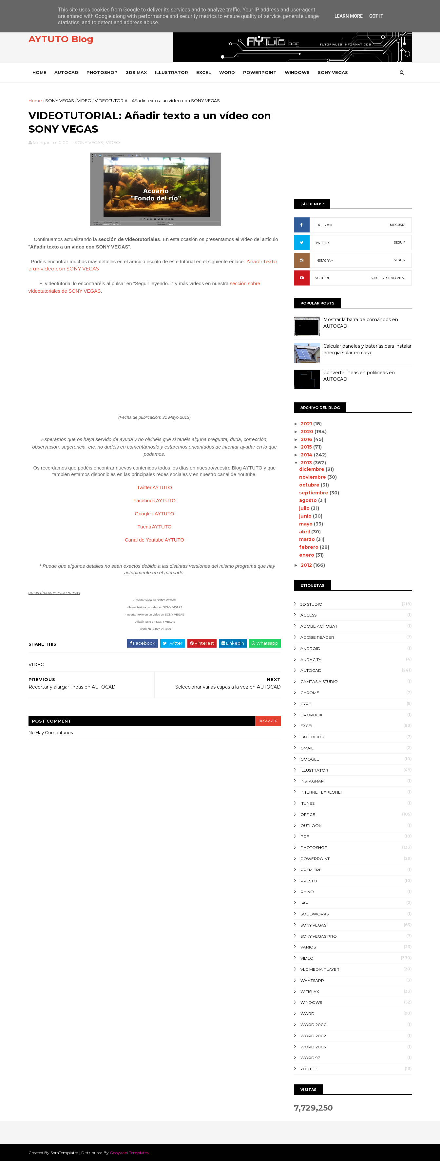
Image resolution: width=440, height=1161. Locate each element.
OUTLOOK (310, 825)
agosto (308, 500)
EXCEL (203, 72)
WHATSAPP (312, 980)
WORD (227, 72)
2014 (307, 455)
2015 (307, 447)
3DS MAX (136, 72)
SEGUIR (399, 242)
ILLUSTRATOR (171, 72)
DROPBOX (311, 714)
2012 (307, 565)
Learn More (349, 16)
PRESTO (308, 880)
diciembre (312, 469)
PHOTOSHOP (102, 72)
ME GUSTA (397, 225)
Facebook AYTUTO (154, 500)
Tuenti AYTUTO (155, 526)
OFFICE (307, 814)
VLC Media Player (319, 969)
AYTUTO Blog (61, 39)
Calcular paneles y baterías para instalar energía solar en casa (367, 349)
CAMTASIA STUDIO (319, 681)
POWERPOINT (260, 72)
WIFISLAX (309, 991)
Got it (376, 16)
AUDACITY (310, 659)
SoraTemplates (64, 1152)
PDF (304, 836)
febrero (309, 547)
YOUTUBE (323, 278)
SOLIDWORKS (314, 914)
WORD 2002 (313, 1035)
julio (305, 508)
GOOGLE (309, 759)
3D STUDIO (311, 604)
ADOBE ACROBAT (318, 626)
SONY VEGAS (333, 72)
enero (307, 555)
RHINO (307, 891)
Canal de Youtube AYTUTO (154, 540)
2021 (307, 424)
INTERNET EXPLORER (322, 792)
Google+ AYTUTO (154, 513)
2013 (307, 463)
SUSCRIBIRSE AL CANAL (388, 278)
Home (39, 72)
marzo (307, 539)
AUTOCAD (66, 72)
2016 (307, 439)
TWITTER (322, 243)
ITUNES (307, 803)
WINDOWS (297, 72)
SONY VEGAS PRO (318, 936)
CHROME (309, 692)
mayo (306, 524)
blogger (267, 721)
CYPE (305, 703)
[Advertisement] (353, 143)
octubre (310, 485)
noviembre (313, 477)
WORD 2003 (313, 1046)
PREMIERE (311, 869)
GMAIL (307, 748)
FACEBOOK (324, 225)
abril (305, 532)
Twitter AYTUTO (154, 487)
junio (306, 516)
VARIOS (308, 947)
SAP (304, 902)
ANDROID (310, 648)
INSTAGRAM (325, 260)
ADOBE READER (317, 637)
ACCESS (308, 615)
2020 (308, 431)
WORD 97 (310, 1057)
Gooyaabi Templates (129, 1152)
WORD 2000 (313, 1024)
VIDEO (84, 100)
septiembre (314, 493)
